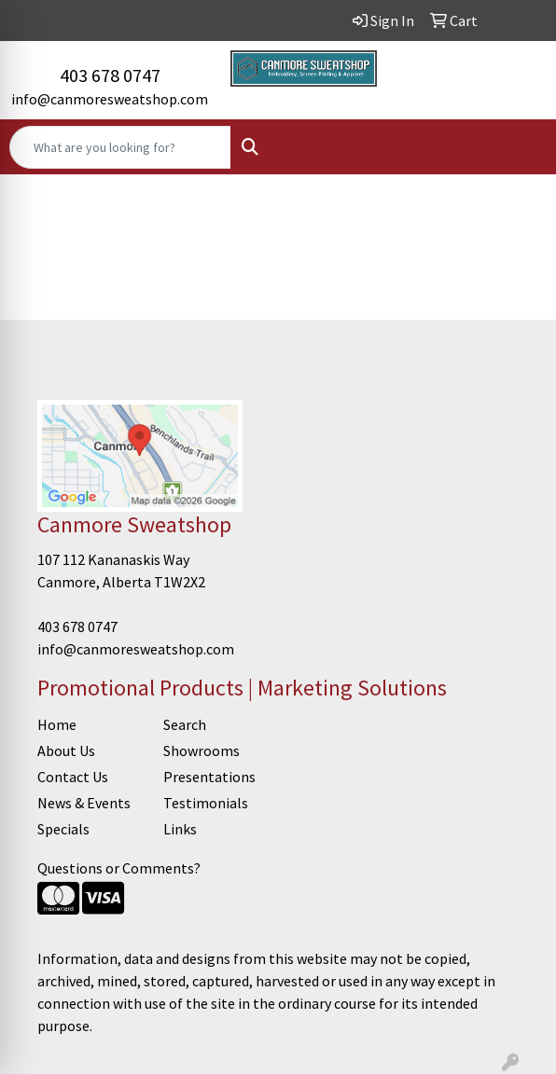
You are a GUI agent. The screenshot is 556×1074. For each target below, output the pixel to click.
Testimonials (205, 802)
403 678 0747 (110, 75)
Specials (63, 828)
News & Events (84, 802)
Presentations (209, 776)
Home (56, 724)
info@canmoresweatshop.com (109, 99)
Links (180, 828)
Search (184, 724)
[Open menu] (518, 147)
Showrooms (201, 750)
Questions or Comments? (119, 868)
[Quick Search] (120, 147)
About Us (66, 750)
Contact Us (72, 776)
